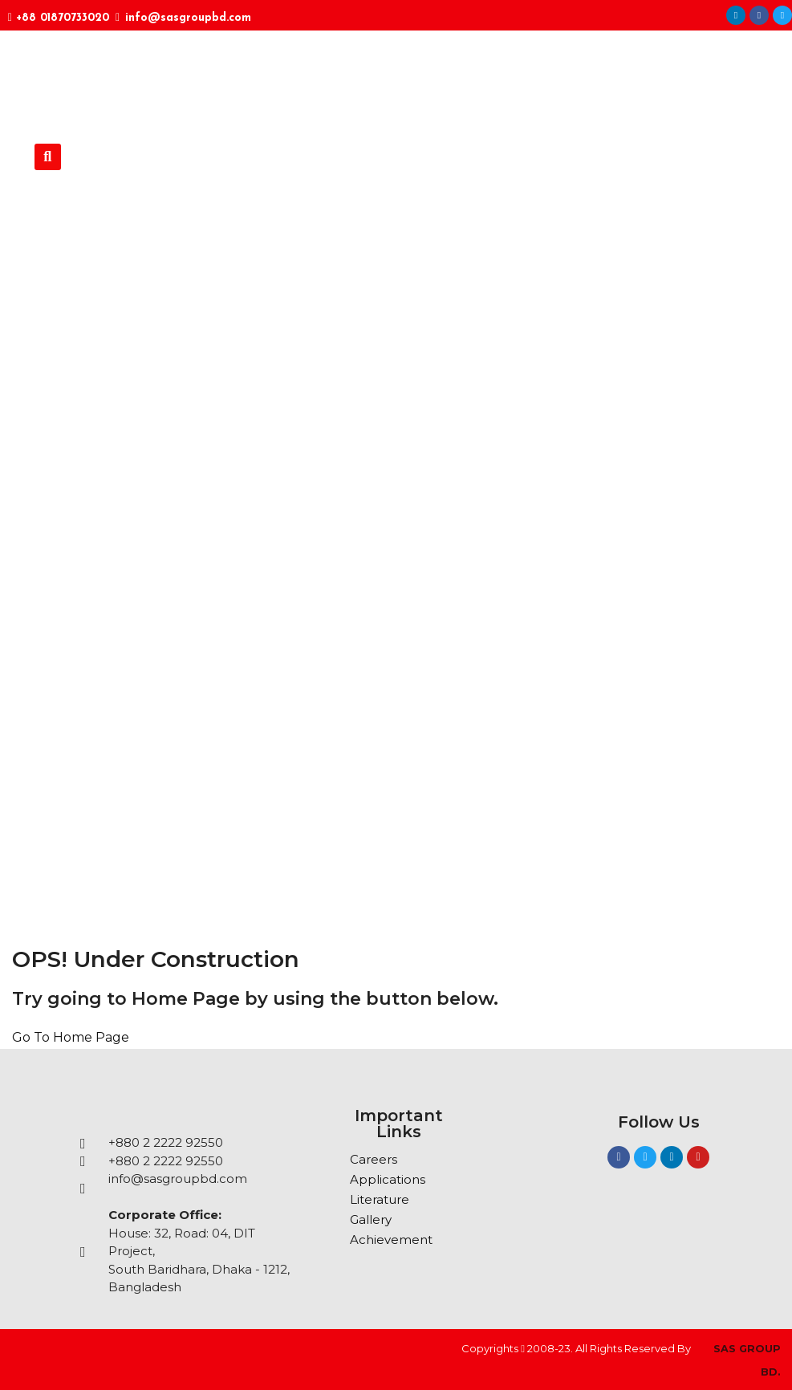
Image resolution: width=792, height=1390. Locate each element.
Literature (379, 1199)
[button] (48, 157)
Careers (373, 1159)
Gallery (371, 1219)
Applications (387, 1179)
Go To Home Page (70, 1037)
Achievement (391, 1239)
